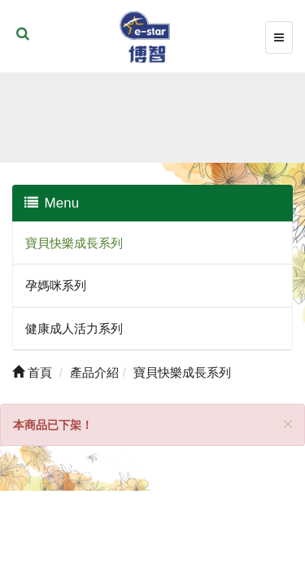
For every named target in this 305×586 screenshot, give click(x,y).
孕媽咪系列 (55, 285)
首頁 (32, 372)
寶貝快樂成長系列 (74, 243)
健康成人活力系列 (74, 328)
